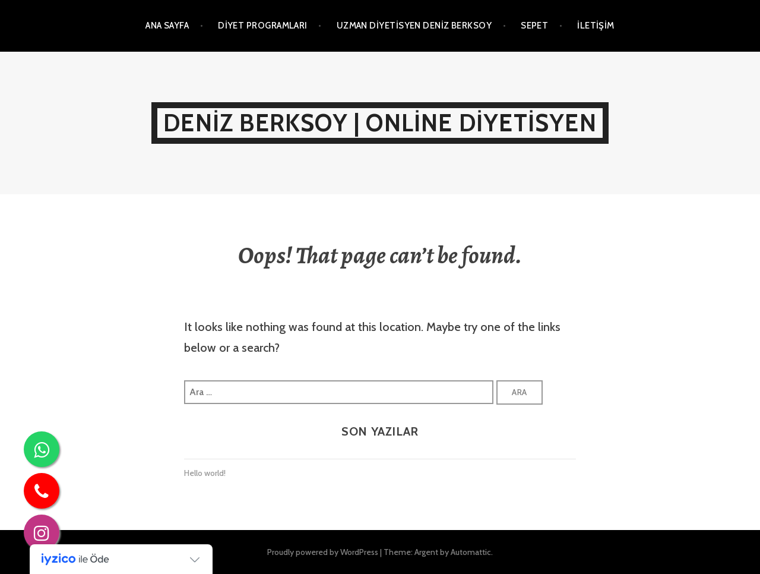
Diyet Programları (263, 25)
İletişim (596, 25)
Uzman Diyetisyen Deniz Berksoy (414, 25)
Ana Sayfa (167, 25)
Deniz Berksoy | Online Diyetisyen (380, 122)
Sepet (534, 25)
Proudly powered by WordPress (322, 552)
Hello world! (205, 473)
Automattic (471, 552)
